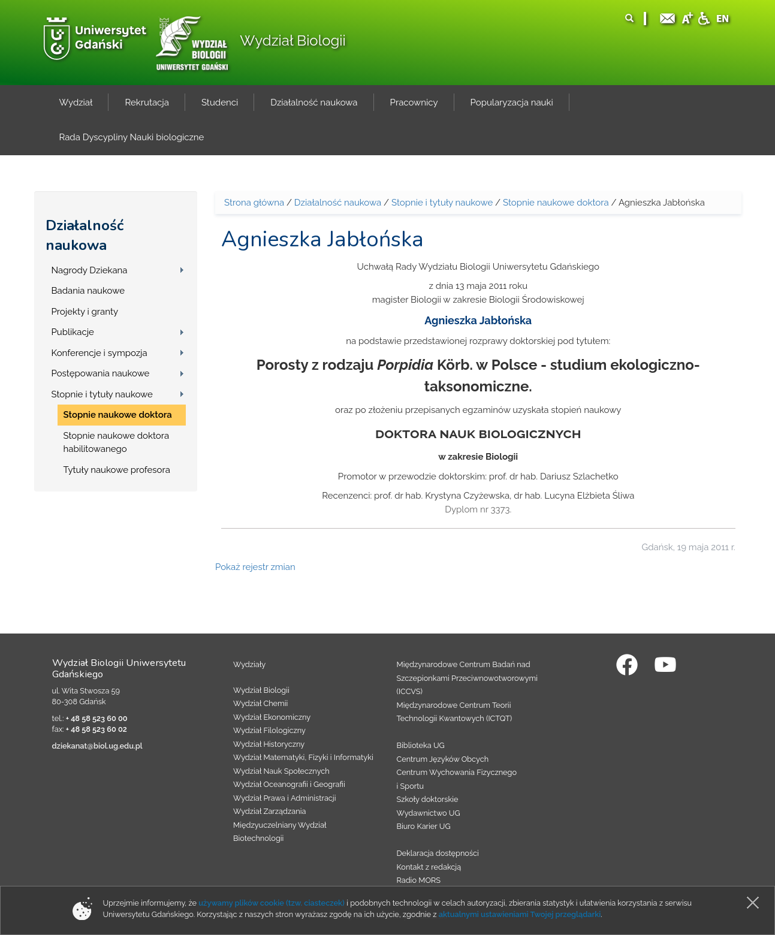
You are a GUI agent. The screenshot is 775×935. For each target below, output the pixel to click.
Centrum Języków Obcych (443, 759)
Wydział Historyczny (268, 744)
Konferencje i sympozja (99, 353)
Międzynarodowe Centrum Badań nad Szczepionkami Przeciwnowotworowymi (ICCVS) (467, 678)
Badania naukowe (88, 290)
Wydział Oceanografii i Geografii (289, 784)
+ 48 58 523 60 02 (96, 729)
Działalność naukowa (84, 235)
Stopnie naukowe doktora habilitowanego (117, 442)
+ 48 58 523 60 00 (97, 718)
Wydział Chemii (260, 703)
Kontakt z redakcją (429, 866)
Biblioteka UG (421, 745)
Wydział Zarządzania (269, 811)
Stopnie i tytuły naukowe (102, 394)
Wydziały (249, 664)
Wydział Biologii (292, 40)
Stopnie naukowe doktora (118, 414)
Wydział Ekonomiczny (271, 717)
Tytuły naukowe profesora (117, 470)
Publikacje (73, 332)
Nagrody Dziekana (90, 270)
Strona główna (254, 202)
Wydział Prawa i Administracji (284, 798)
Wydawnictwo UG (428, 813)
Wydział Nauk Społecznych (281, 771)
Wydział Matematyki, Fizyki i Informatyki (303, 757)
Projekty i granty (85, 311)
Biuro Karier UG (424, 826)
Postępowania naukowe (101, 373)
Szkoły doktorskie (428, 799)
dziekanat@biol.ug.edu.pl (97, 745)
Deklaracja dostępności (438, 853)
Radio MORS (419, 880)
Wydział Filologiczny (269, 730)
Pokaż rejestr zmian (255, 567)
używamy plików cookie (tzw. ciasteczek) (271, 902)
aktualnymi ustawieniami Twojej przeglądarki (520, 914)
